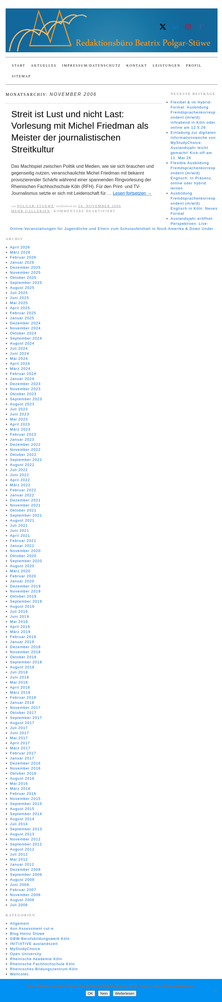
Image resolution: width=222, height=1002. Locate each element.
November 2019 (25, 591)
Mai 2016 (19, 783)
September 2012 (26, 844)
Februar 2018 (23, 697)
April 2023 (20, 424)
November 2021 (25, 505)
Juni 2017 (19, 733)
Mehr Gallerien (30, 211)
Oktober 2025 (23, 277)
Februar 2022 (23, 490)
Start (18, 65)
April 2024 (20, 363)
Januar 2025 (22, 318)
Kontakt (136, 65)
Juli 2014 (19, 824)
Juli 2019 (19, 611)
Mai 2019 (19, 621)
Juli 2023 (19, 409)
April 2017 (20, 743)
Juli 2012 (19, 854)
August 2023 (22, 404)
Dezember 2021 (25, 500)
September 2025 (26, 283)
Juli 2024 (19, 348)
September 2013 (26, 829)
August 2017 (22, 723)
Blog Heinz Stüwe (27, 933)
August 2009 (22, 879)
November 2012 (25, 839)
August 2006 (22, 900)
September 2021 (26, 515)
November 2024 (25, 328)
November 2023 (25, 389)
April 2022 (20, 480)
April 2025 (20, 308)
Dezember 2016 (25, 763)
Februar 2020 (23, 576)
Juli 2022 (19, 470)
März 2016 (20, 788)
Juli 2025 (19, 293)
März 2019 (20, 632)
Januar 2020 (22, 581)
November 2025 (25, 272)
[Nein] (215, 990)
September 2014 (26, 814)
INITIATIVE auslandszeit (34, 944)
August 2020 (22, 566)
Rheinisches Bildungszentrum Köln (44, 969)
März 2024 (20, 369)
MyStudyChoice (25, 949)
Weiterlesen (124, 993)
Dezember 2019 (25, 586)
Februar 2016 (23, 793)
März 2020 (20, 571)
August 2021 (22, 520)
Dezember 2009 (25, 869)
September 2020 (26, 561)
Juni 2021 (19, 530)
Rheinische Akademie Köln (36, 959)
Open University (26, 954)
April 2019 (20, 627)
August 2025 (22, 288)
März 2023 (20, 429)
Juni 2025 (19, 298)
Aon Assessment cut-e (32, 928)
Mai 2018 (19, 682)
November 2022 (25, 449)
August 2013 (22, 834)
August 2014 (22, 819)
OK (90, 993)
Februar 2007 (23, 890)
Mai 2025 (19, 303)
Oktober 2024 (23, 333)
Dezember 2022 (25, 444)
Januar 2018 (22, 702)
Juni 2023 (19, 414)
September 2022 (26, 460)
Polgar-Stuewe (35, 206)
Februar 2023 (23, 434)
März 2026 (20, 252)
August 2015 (22, 809)
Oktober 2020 (23, 556)
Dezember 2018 (25, 647)
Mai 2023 (19, 419)
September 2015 (26, 804)
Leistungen (166, 65)
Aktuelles (43, 65)
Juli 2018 (19, 672)
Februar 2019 (23, 637)
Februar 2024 (23, 374)
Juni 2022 (19, 475)
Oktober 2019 (23, 596)
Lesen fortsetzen (132, 193)
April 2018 (20, 687)
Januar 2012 (22, 864)
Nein (104, 993)
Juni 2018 (19, 677)
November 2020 (25, 551)
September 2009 (26, 874)
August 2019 (22, 606)
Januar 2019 (22, 642)
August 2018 (22, 667)
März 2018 (20, 692)
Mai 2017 (19, 738)
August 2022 (22, 465)
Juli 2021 (19, 525)
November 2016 (25, 768)
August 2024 (22, 343)
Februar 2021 (23, 541)
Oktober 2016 (23, 773)
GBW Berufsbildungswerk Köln (40, 939)
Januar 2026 (22, 262)
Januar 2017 (22, 758)
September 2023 (26, 399)
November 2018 (25, 652)
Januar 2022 (22, 495)
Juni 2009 (19, 885)
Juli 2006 (19, 905)
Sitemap (21, 76)
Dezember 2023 (25, 384)
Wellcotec (19, 974)
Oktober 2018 (23, 657)
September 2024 (26, 338)
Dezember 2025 (25, 267)
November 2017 (25, 707)
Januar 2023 (22, 439)
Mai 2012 (19, 859)
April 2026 (20, 247)
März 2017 (20, 748)
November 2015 (25, 799)
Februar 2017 (23, 753)
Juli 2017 (19, 728)
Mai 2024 (19, 358)
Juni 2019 (19, 616)
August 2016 (22, 778)
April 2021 (20, 535)
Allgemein (19, 923)
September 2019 (26, 601)
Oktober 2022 (23, 455)
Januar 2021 (22, 546)
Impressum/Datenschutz (91, 65)
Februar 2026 (23, 257)
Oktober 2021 (23, 510)
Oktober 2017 (23, 713)
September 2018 (26, 662)
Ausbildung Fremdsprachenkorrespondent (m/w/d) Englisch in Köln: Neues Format (194, 203)
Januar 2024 (22, 379)
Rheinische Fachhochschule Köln (42, 964)
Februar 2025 (23, 313)
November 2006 (25, 895)
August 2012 (22, 849)
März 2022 (20, 485)
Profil (194, 65)
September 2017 (26, 718)
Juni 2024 (19, 353)
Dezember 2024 (25, 323)
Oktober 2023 (23, 394)
